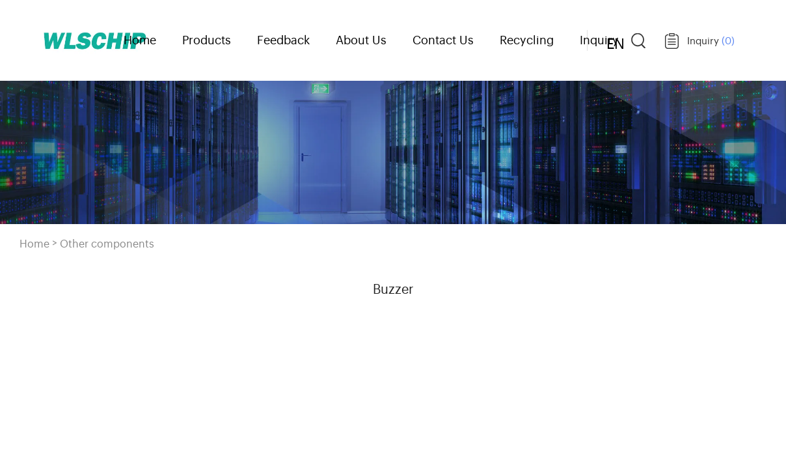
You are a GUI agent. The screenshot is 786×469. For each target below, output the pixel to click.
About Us (361, 39)
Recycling (527, 39)
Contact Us (443, 39)
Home (140, 39)
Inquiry (711, 40)
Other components (107, 243)
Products (206, 39)
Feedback (283, 39)
